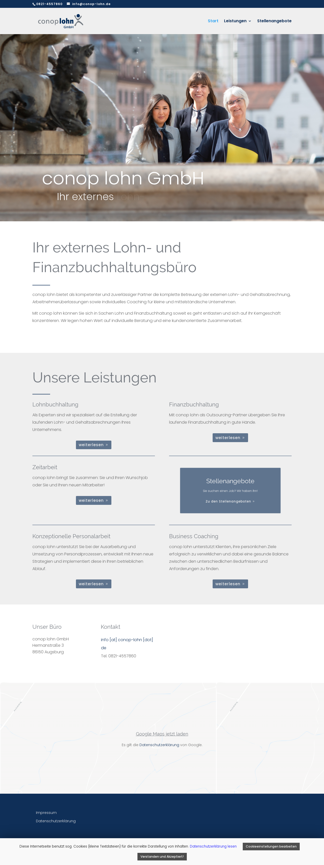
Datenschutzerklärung (159, 744)
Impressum (46, 812)
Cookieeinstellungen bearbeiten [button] (271, 846)
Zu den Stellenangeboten (229, 498)
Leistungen (235, 21)
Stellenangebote (274, 21)
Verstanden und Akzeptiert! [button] (162, 856)
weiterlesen (91, 444)
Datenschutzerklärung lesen (214, 846)
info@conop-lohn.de (91, 4)
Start (213, 21)
